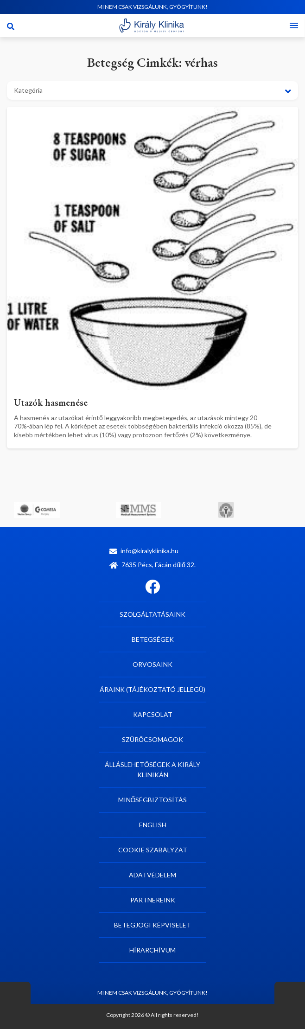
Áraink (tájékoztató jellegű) (152, 689)
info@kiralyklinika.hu (143, 551)
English (152, 825)
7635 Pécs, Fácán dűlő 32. (152, 565)
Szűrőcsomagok (152, 739)
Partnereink (152, 900)
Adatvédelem (152, 875)
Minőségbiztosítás (152, 800)
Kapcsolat (152, 714)
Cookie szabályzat (152, 850)
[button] (152, 90)
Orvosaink (152, 664)
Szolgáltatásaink (152, 614)
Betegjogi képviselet (152, 925)
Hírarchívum (152, 950)
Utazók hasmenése (51, 402)
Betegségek (153, 639)
